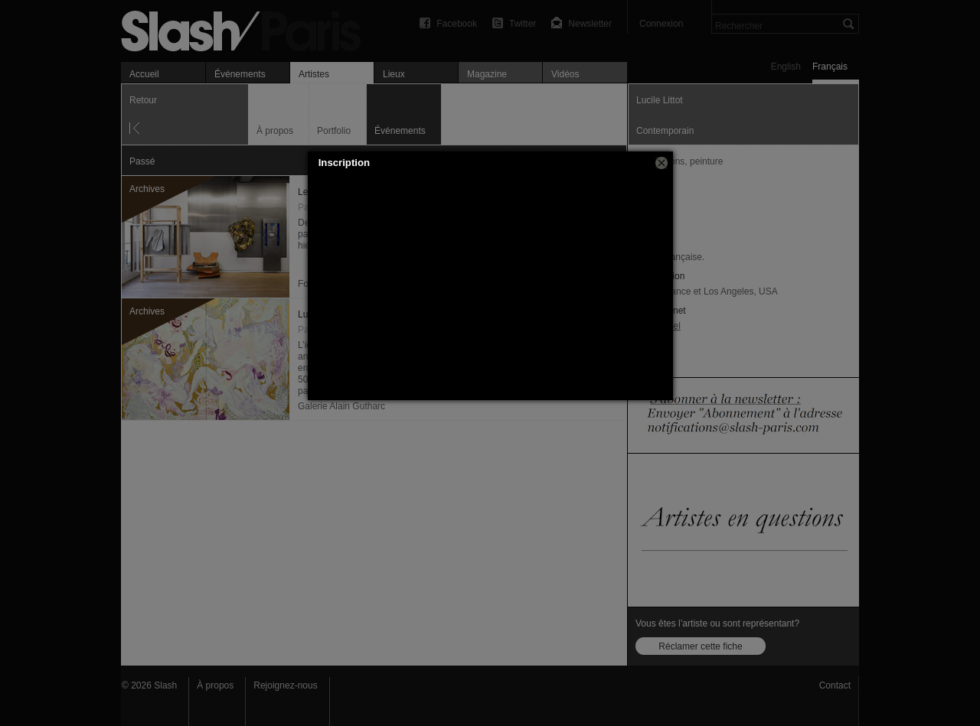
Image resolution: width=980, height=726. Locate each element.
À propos (215, 685)
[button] (661, 163)
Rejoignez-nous (285, 685)
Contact (835, 685)
